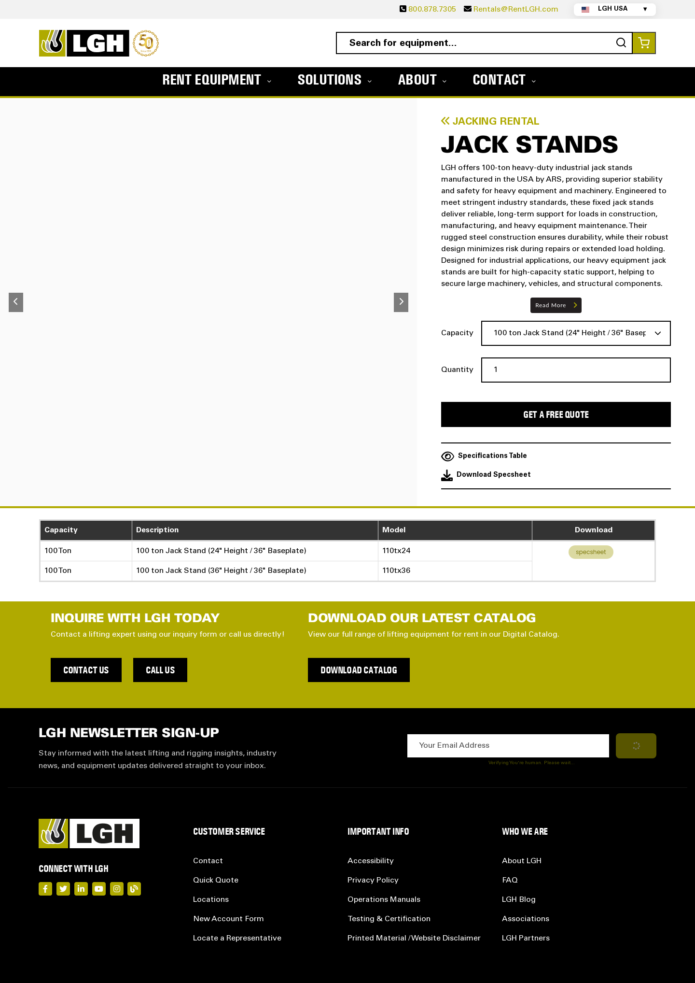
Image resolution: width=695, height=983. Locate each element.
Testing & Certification (389, 919)
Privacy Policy (373, 880)
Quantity (457, 370)
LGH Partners (526, 938)
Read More (550, 305)
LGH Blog (519, 900)
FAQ (510, 880)
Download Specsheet (486, 475)
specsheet (591, 552)
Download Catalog (358, 670)
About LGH (522, 861)
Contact (208, 861)
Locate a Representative (237, 938)
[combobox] (484, 43)
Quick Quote (215, 880)
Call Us (160, 670)
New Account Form (228, 919)
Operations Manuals (384, 900)
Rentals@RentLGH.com (515, 10)
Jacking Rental (490, 122)
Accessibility (371, 861)
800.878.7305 (432, 10)
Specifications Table (484, 456)
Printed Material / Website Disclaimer (414, 938)
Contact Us (86, 670)
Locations (211, 900)
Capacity (457, 333)
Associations (525, 919)
